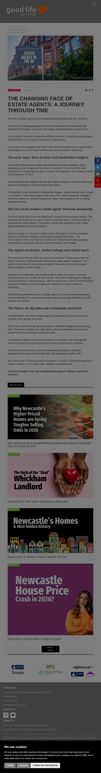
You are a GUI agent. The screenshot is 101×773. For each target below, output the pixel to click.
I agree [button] (10, 765)
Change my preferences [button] (45, 765)
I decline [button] (23, 765)
